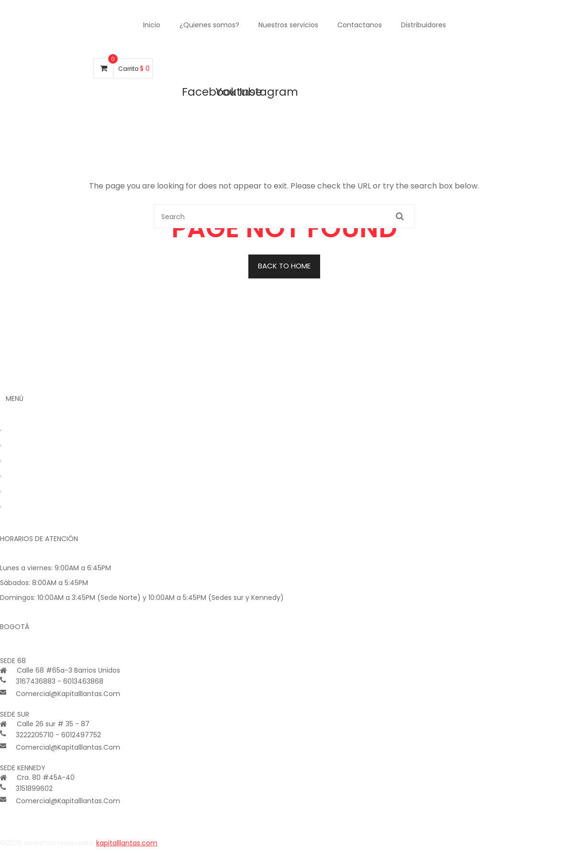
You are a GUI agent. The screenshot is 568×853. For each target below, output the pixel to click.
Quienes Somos (33, 461)
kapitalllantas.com (126, 843)
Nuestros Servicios (37, 476)
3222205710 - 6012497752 (58, 735)
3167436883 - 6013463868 (59, 681)
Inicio (15, 430)
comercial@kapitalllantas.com (68, 693)
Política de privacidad (43, 507)
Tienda (18, 446)
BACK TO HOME (284, 266)
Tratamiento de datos (44, 492)
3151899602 (34, 788)
